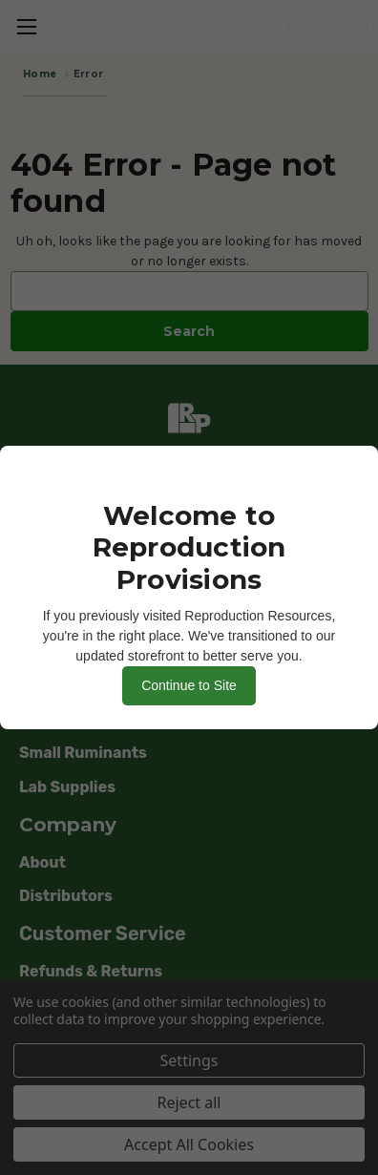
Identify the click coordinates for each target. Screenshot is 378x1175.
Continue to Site (189, 685)
